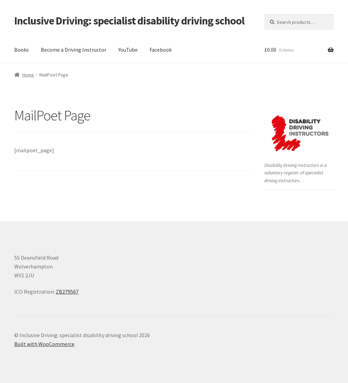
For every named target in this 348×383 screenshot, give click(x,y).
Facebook (161, 49)
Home (28, 75)
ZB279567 (67, 291)
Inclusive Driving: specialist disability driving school (129, 21)
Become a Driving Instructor (73, 49)
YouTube (128, 49)
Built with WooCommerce (44, 344)
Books (21, 49)
